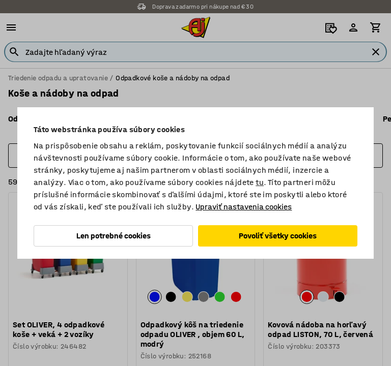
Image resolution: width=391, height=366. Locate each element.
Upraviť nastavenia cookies (244, 206)
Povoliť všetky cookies (278, 235)
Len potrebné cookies (113, 235)
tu (260, 182)
